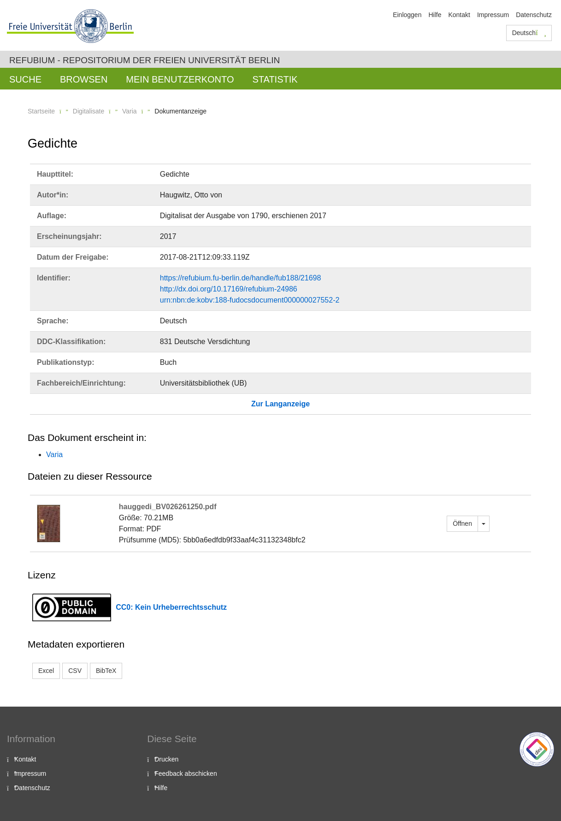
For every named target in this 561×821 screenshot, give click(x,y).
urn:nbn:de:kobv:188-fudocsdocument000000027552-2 (250, 300)
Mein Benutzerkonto (180, 79)
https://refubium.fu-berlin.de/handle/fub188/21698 (240, 278)
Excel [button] (46, 670)
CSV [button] (75, 670)
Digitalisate (88, 111)
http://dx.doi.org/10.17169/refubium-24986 (228, 289)
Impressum (493, 14)
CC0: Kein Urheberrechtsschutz (171, 607)
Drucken (166, 759)
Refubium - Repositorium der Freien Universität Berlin (144, 60)
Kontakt (459, 14)
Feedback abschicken (185, 773)
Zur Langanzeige (280, 404)
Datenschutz (534, 14)
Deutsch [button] (529, 32)
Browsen (83, 79)
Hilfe (434, 14)
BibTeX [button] (106, 670)
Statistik (274, 79)
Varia (129, 111)
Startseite (41, 111)
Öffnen (462, 523)
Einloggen (407, 14)
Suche (25, 79)
